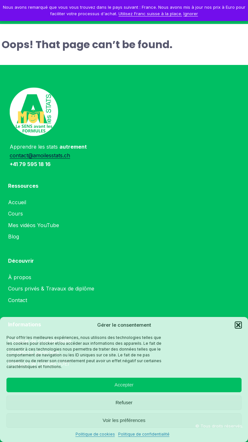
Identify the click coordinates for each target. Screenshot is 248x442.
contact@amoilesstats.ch (40, 155)
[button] (238, 325)
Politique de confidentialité (144, 434)
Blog (13, 236)
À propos (19, 277)
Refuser (124, 402)
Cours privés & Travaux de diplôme (51, 288)
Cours (15, 213)
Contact (17, 300)
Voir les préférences (124, 420)
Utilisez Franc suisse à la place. (150, 13)
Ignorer (190, 13)
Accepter (123, 384)
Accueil (17, 202)
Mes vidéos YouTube (33, 225)
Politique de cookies (95, 434)
